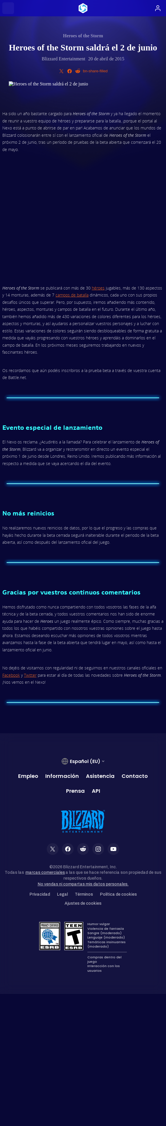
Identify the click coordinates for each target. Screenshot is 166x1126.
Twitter (30, 675)
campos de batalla (72, 295)
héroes (98, 288)
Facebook (11, 675)
